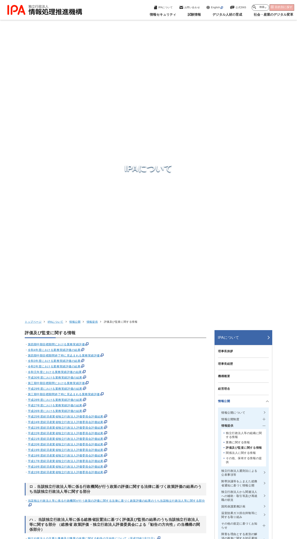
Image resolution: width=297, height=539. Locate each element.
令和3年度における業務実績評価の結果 (54, 100)
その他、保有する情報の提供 (244, 199)
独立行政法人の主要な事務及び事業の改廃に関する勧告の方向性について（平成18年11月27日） (93, 283)
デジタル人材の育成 (221, 465)
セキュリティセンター (149, 444)
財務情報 (224, 315)
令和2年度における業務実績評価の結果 (54, 105)
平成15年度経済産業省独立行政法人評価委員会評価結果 (65, 211)
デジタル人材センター (149, 480)
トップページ (33, 60)
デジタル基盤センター (149, 472)
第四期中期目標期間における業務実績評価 (56, 83)
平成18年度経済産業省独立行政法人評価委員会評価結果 (65, 194)
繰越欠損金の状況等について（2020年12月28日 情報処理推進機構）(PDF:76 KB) (89, 367)
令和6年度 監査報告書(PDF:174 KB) (52, 307)
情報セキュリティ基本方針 (237, 340)
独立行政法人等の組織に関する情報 (244, 174)
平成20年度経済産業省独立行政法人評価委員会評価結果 (65, 183)
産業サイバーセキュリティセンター (159, 452)
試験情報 (211, 455)
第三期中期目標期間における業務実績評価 (56, 122)
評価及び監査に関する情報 (244, 186)
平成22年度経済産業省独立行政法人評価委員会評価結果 (65, 172)
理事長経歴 (225, 102)
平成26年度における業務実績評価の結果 (55, 150)
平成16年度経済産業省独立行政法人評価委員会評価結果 (65, 205)
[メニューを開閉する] (266, 140)
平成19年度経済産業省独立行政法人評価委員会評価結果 (65, 189)
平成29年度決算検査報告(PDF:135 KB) (54, 355)
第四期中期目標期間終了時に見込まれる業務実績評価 (64, 94)
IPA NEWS (225, 352)
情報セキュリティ (219, 445)
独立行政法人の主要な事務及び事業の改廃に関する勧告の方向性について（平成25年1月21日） (92, 277)
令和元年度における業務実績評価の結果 (55, 111)
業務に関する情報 (238, 181)
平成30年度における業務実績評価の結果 (55, 116)
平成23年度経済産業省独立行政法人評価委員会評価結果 (65, 166)
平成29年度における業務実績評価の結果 (55, 127)
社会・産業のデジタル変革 (227, 475)
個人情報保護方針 (90, 513)
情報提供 (92, 60)
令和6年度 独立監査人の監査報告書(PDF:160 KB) (61, 331)
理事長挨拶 (225, 90)
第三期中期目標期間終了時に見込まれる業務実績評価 (64, 133)
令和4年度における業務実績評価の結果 (54, 89)
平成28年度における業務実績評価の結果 (55, 139)
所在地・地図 (227, 328)
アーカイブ (151, 519)
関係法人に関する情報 (241, 192)
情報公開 (74, 60)
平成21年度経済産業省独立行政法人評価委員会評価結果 (65, 178)
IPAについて (55, 60)
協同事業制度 (232, 513)
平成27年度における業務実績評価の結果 (55, 144)
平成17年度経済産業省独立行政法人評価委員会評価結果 (65, 200)
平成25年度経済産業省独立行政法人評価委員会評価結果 (65, 155)
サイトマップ (259, 513)
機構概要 (224, 115)
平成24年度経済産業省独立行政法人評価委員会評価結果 (65, 161)
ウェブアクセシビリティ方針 (130, 513)
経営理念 (224, 127)
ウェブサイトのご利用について (49, 513)
